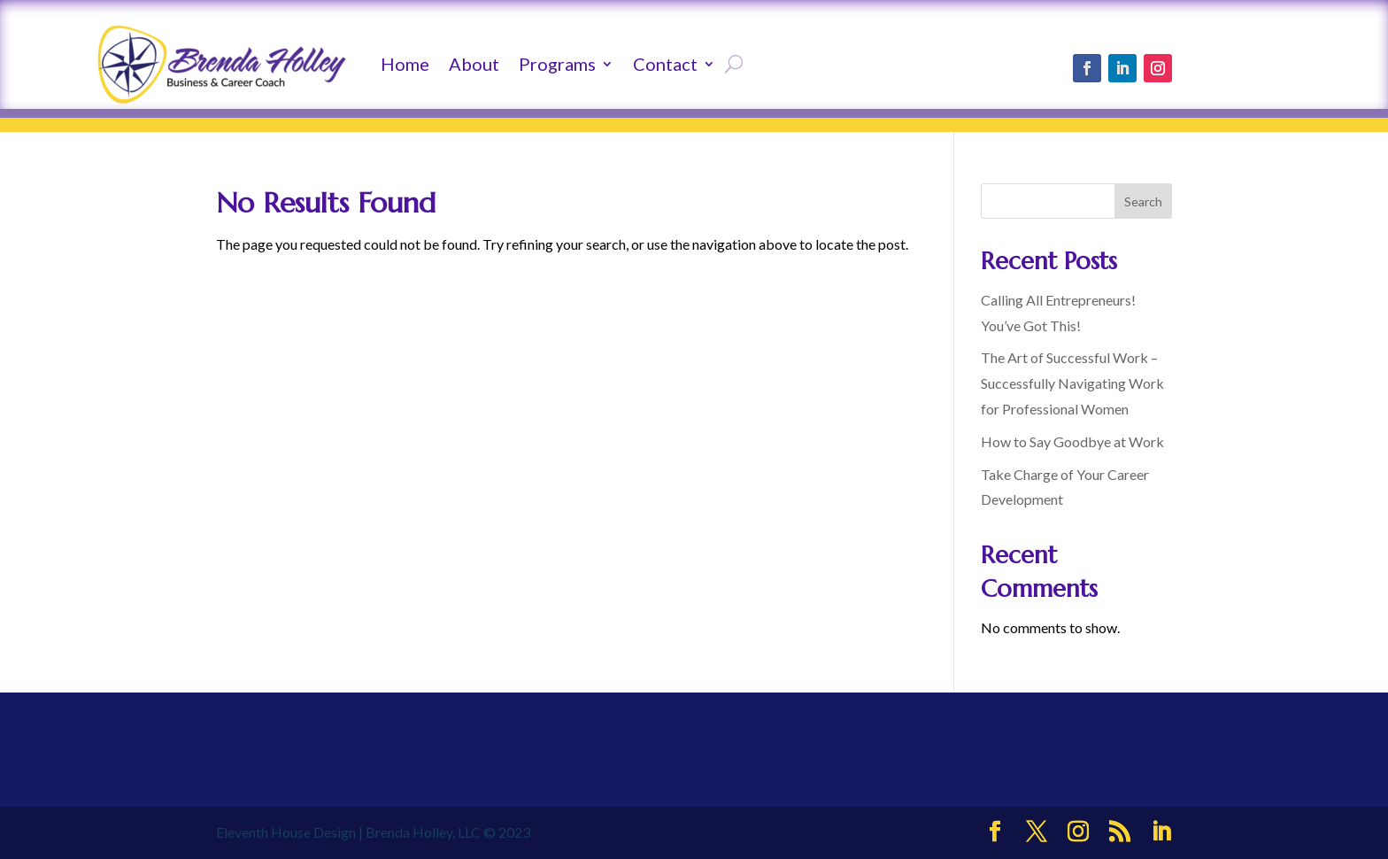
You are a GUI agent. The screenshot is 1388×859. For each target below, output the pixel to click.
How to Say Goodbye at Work (1072, 441)
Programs (557, 63)
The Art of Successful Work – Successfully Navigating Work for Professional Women (1072, 383)
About (474, 63)
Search (1143, 201)
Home (405, 63)
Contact (665, 63)
